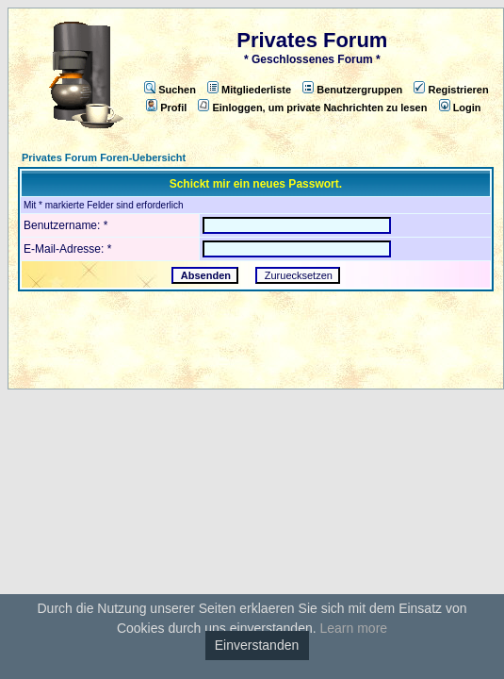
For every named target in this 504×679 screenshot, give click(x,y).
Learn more (353, 628)
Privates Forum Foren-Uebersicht (104, 157)
